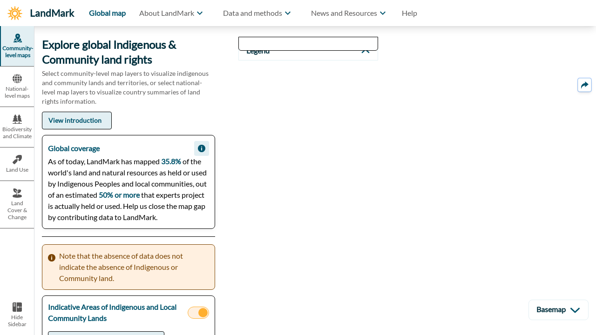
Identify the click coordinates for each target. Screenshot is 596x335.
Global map (107, 12)
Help (409, 12)
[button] (172, 13)
